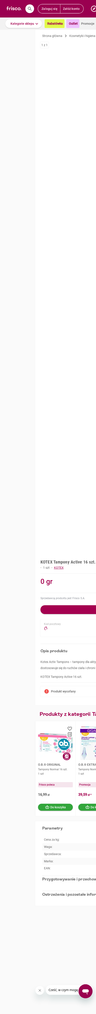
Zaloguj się (50, 8)
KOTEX (59, 567)
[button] (23, 23)
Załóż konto (71, 8)
